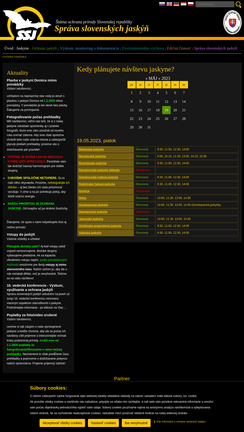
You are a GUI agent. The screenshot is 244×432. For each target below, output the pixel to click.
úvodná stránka (14, 56)
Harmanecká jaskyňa (93, 211)
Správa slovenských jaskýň (215, 48)
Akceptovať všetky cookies (62, 423)
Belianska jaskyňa (91, 149)
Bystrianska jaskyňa (93, 163)
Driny (82, 198)
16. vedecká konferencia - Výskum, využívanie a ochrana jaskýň (35, 287)
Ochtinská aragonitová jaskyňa (100, 226)
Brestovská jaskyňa (92, 156)
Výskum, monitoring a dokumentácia (89, 48)
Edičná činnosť (179, 48)
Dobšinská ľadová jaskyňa (97, 184)
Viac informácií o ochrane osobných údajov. (179, 421)
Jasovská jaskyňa (91, 219)
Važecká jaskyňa (90, 232)
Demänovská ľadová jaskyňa (98, 177)
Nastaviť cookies (103, 423)
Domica (84, 191)
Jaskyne (22, 48)
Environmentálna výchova (143, 48)
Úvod (9, 48)
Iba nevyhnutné (136, 423)
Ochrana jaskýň (44, 48)
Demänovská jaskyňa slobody (99, 170)
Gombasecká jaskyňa (93, 205)
